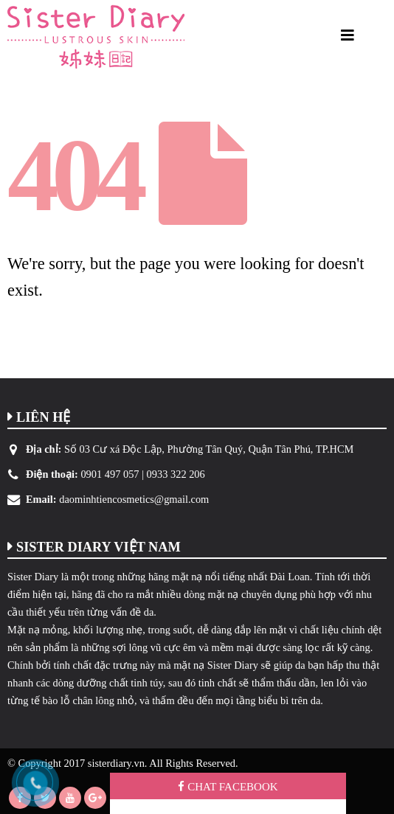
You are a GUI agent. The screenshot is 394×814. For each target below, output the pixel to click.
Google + (95, 798)
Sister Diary (32, 576)
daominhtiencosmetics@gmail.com (134, 499)
